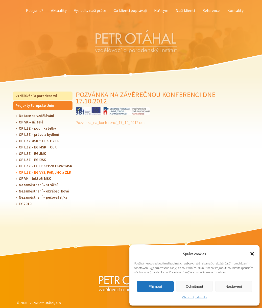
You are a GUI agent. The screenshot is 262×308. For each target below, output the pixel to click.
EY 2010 (25, 203)
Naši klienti (185, 10)
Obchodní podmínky (194, 297)
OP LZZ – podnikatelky (37, 128)
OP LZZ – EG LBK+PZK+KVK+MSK (45, 166)
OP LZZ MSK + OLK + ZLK (39, 141)
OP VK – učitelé (31, 122)
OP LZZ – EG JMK (32, 153)
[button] (252, 253)
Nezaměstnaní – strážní (38, 185)
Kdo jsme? (34, 10)
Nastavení (233, 286)
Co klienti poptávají (130, 10)
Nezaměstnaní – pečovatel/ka (43, 197)
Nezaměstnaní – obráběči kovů (44, 191)
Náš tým (161, 10)
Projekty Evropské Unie (35, 105)
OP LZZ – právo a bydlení (39, 134)
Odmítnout (194, 286)
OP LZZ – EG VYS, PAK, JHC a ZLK (45, 172)
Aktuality (59, 10)
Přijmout (155, 286)
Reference (211, 10)
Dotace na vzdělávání (36, 115)
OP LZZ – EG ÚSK (32, 159)
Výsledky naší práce (90, 10)
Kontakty (235, 10)
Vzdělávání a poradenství (36, 96)
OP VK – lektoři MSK (35, 178)
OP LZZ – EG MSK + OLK (38, 147)
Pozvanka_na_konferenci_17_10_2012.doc (110, 122)
